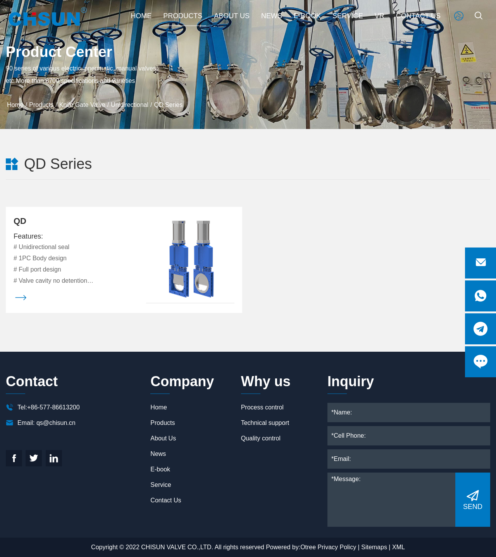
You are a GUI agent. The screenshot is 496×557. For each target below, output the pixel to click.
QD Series (168, 104)
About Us (232, 15)
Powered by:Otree (291, 547)
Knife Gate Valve (82, 104)
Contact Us (418, 15)
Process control (262, 407)
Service (347, 15)
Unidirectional (129, 104)
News (271, 15)
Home (141, 15)
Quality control (261, 438)
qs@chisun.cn (56, 422)
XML (398, 547)
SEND (472, 499)
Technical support (265, 422)
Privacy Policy (337, 547)
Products (182, 15)
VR (379, 15)
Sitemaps (374, 547)
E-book (307, 15)
